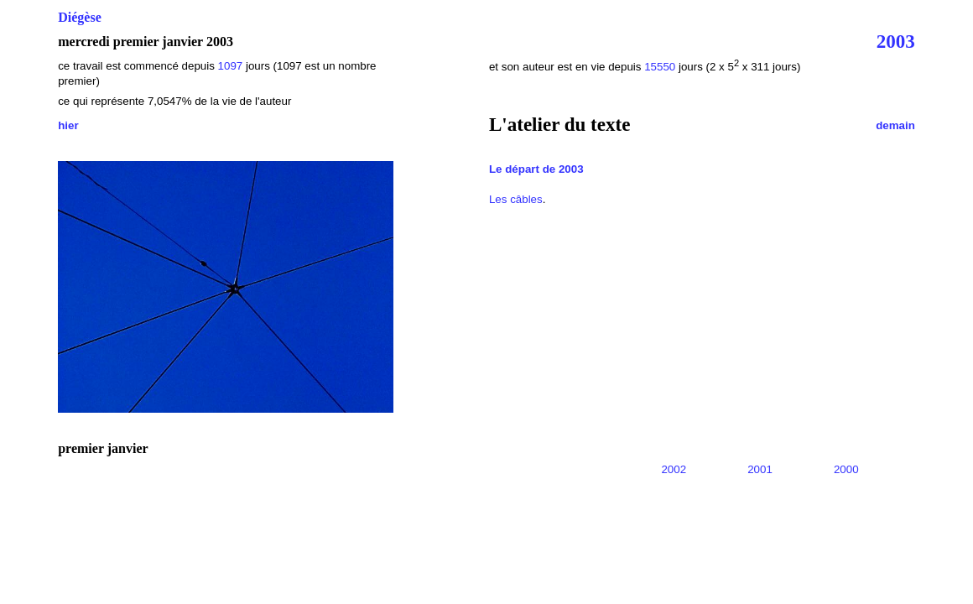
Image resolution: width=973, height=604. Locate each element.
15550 (659, 66)
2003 (896, 41)
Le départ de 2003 (536, 169)
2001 (760, 469)
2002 (673, 469)
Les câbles (516, 199)
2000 (846, 469)
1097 (230, 66)
